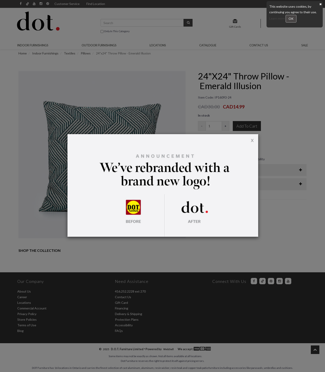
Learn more (277, 18)
